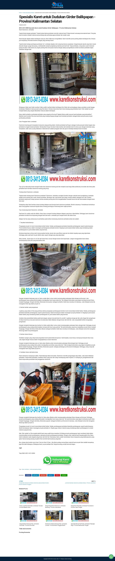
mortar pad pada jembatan (28, 12)
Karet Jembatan (25, 469)
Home (20, 12)
